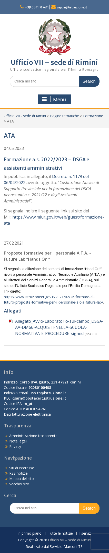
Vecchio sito (19, 484)
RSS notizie (18, 473)
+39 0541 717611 (37, 7)
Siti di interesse (21, 467)
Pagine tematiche (64, 115)
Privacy (15, 446)
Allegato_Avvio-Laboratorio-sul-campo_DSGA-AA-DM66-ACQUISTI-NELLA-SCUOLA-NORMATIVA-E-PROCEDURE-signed (59, 327)
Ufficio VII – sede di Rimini (54, 62)
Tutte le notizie (60, 533)
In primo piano (29, 533)
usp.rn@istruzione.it (72, 7)
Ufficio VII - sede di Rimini (25, 115)
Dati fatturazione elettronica (27, 414)
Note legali (18, 441)
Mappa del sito (21, 478)
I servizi (85, 533)
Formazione (93, 115)
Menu (54, 99)
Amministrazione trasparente (33, 435)
